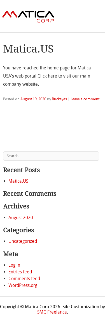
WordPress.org (22, 285)
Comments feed (24, 278)
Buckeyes (59, 99)
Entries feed (20, 272)
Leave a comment (85, 99)
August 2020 (20, 217)
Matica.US (28, 48)
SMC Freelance (52, 312)
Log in (14, 265)
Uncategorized (22, 241)
